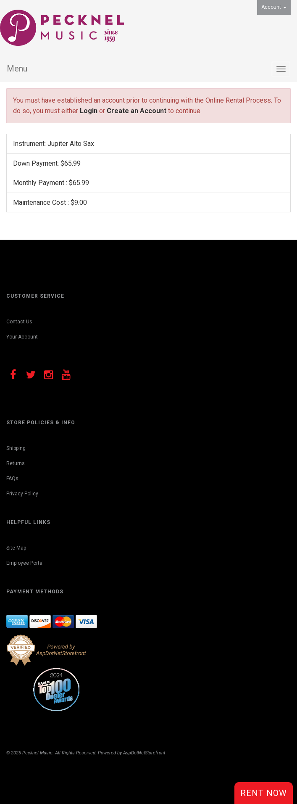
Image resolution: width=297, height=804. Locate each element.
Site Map (16, 548)
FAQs (12, 478)
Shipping (16, 448)
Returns (15, 463)
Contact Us (19, 322)
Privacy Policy (22, 494)
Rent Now (263, 793)
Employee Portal (25, 563)
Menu (17, 68)
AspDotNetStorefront (144, 753)
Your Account (22, 337)
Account (273, 7)
